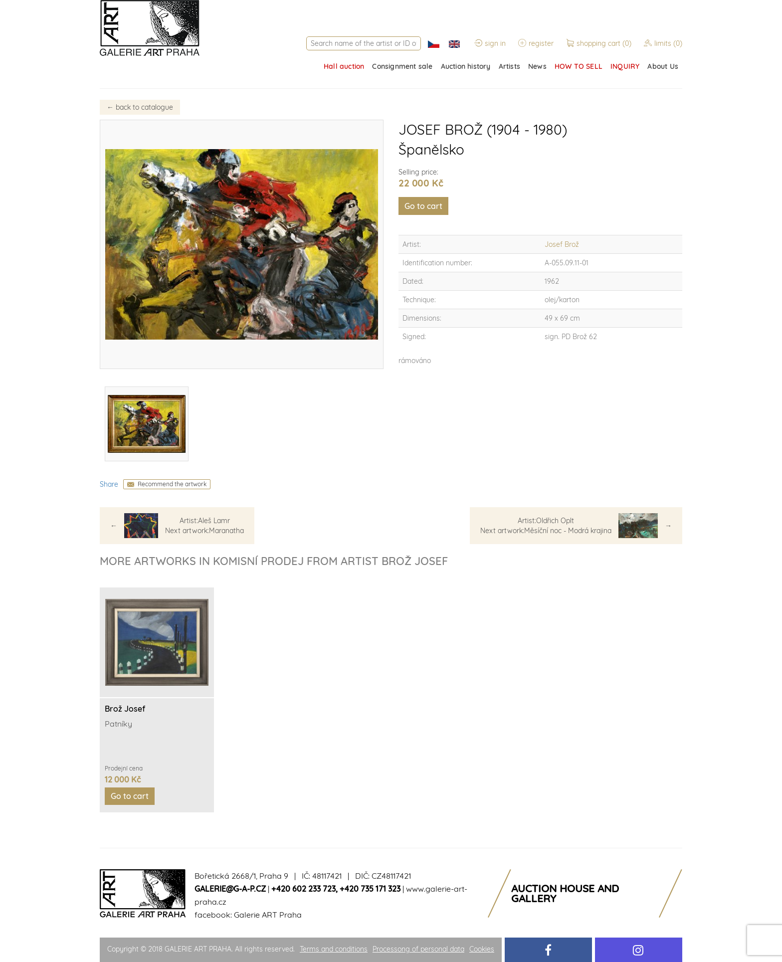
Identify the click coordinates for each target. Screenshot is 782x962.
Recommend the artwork (172, 484)
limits (663, 43)
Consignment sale (402, 66)
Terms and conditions (334, 949)
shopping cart (599, 43)
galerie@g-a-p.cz (230, 889)
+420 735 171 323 (370, 889)
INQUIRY (624, 66)
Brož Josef (125, 709)
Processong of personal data (418, 949)
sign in (490, 43)
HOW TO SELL (578, 66)
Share (109, 484)
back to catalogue (140, 107)
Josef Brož (562, 244)
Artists (509, 66)
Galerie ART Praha (268, 915)
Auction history (466, 66)
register (536, 43)
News (537, 66)
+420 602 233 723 (303, 889)
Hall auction (344, 66)
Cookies (481, 949)
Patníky (118, 724)
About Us (662, 66)
